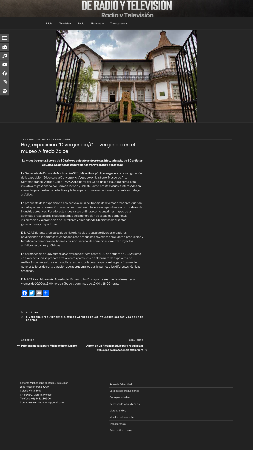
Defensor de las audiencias (124, 403)
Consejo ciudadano (120, 397)
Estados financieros (120, 430)
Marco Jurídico (117, 410)
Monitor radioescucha (121, 417)
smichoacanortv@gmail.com (47, 402)
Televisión (65, 23)
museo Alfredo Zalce (83, 317)
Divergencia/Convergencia (46, 317)
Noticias (97, 23)
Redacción (62, 139)
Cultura (32, 312)
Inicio (49, 23)
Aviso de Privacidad (120, 384)
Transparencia (118, 23)
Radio (81, 23)
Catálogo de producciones (124, 390)
